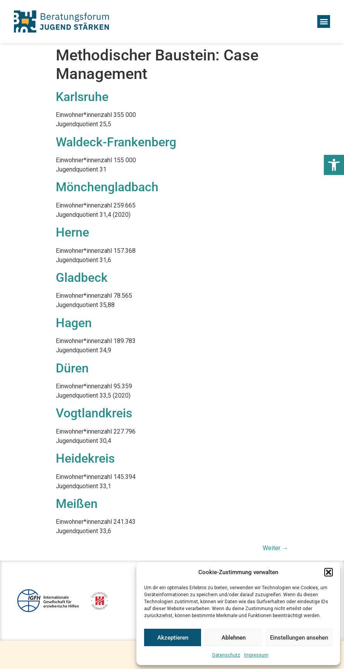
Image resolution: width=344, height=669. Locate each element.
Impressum (256, 655)
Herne (72, 232)
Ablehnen (234, 637)
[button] (334, 165)
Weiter (275, 548)
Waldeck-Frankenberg (116, 142)
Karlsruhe (82, 96)
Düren (72, 368)
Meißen (77, 503)
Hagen (74, 323)
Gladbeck (82, 277)
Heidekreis (85, 458)
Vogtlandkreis (94, 413)
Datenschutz (226, 655)
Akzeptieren (172, 637)
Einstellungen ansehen (299, 637)
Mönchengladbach (107, 187)
